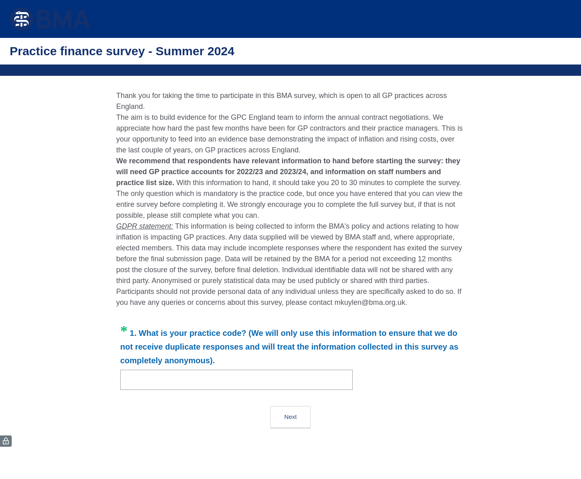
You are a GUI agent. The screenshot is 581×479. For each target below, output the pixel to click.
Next (290, 416)
